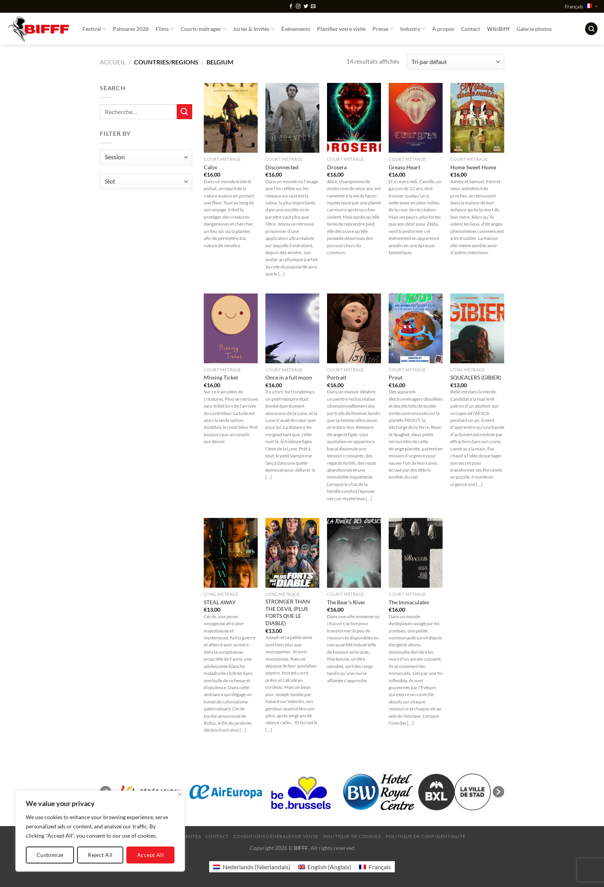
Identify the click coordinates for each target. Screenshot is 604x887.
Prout (396, 377)
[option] (226, 792)
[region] (100, 831)
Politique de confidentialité (425, 836)
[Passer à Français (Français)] (374, 866)
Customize (50, 855)
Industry (412, 28)
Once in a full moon (288, 377)
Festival (94, 28)
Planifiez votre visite (341, 28)
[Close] (179, 794)
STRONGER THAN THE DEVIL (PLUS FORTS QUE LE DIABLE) (287, 612)
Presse (382, 28)
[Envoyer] (184, 111)
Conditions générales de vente (276, 836)
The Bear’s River (346, 602)
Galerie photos (534, 28)
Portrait (336, 377)
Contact (470, 28)
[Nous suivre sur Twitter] (306, 6)
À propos (443, 28)
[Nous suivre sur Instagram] (298, 6)
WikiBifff (498, 28)
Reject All (100, 855)
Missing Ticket (221, 377)
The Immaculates (409, 602)
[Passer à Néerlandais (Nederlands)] (251, 866)
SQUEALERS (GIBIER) (475, 377)
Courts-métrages (203, 28)
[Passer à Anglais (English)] (324, 866)
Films (165, 28)
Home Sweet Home (473, 167)
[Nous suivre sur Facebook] (291, 6)
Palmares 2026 (131, 28)
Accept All (150, 855)
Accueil (113, 62)
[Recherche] (591, 28)
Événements (295, 28)
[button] (498, 792)
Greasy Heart (404, 167)
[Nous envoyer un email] (313, 6)
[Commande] (455, 61)
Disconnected (282, 167)
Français (581, 6)
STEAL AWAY (220, 602)
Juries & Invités (253, 28)
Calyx (210, 167)
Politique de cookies (352, 836)
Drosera (337, 167)
